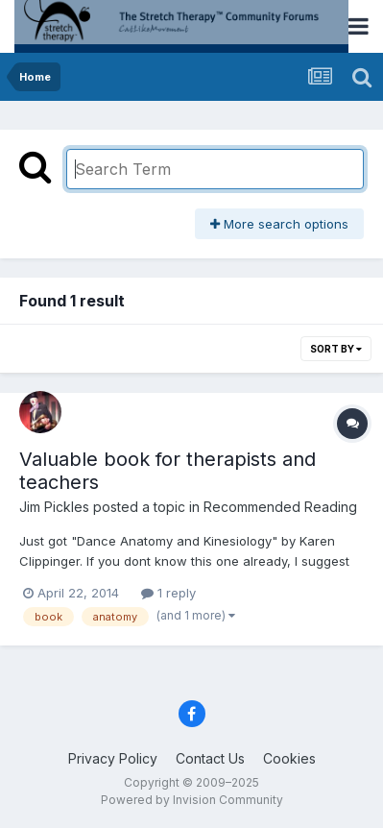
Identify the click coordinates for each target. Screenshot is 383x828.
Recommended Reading (280, 507)
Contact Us (210, 758)
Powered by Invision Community (192, 799)
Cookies (289, 758)
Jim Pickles (54, 507)
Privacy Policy (112, 758)
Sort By (336, 348)
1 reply (168, 592)
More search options (279, 223)
